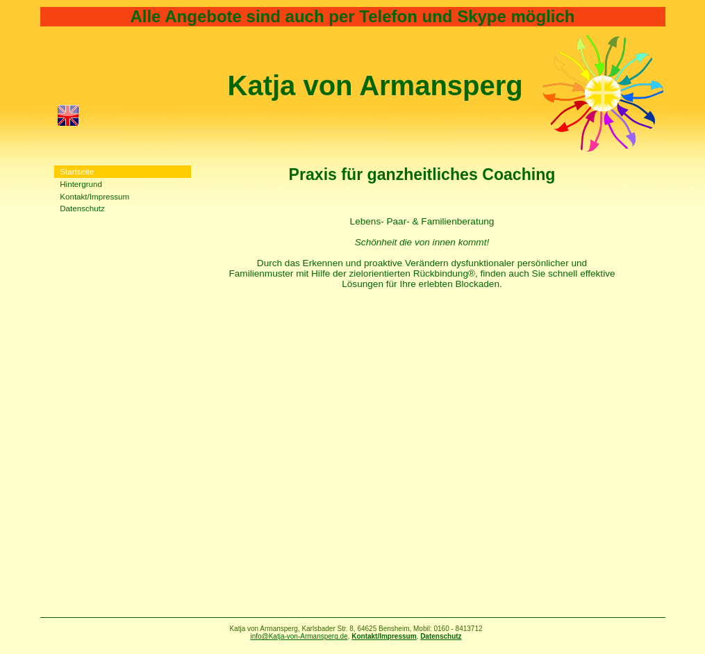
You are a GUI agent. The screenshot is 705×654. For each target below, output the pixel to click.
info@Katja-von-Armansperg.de (298, 636)
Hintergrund (81, 183)
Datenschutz (82, 208)
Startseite (77, 171)
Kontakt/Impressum (94, 196)
